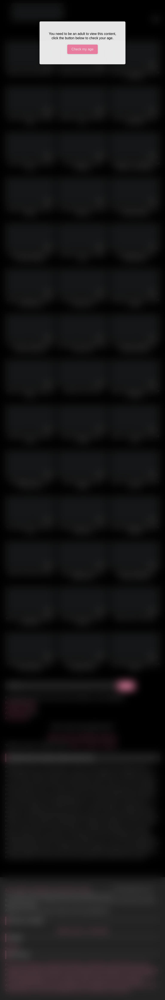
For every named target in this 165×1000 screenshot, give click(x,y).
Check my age (82, 49)
